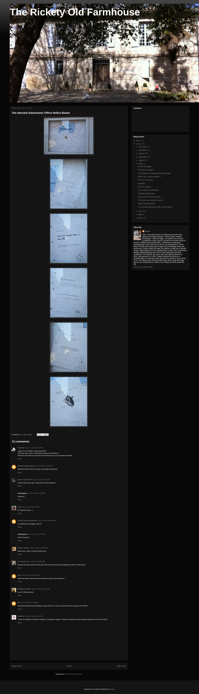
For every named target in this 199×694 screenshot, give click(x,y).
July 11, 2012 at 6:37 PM (36, 534)
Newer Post (17, 666)
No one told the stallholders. (148, 190)
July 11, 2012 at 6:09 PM (46, 520)
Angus (147, 231)
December (142, 147)
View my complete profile (143, 267)
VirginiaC (21, 448)
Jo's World (22, 561)
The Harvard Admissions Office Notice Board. (155, 207)
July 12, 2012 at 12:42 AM (30, 575)
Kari (19, 575)
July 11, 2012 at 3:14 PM (41, 479)
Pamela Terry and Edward (27, 520)
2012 (138, 144)
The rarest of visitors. (146, 170)
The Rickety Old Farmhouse (75, 12)
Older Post (121, 666)
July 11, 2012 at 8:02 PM (39, 548)
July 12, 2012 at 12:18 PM (41, 589)
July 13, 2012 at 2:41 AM (34, 616)
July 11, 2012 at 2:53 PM (43, 466)
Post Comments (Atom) (73, 674)
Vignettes (141, 183)
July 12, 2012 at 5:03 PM (29, 602)
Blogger (111, 689)
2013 (138, 141)
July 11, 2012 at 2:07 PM (34, 448)
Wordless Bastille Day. (146, 194)
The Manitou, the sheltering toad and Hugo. (154, 173)
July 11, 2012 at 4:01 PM (31, 507)
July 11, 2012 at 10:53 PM (35, 561)
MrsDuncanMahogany (26, 466)
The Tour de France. (145, 180)
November (142, 150)
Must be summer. (144, 187)
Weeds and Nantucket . (147, 204)
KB (19, 602)
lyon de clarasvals (24, 479)
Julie (19, 507)
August (141, 160)
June (140, 211)
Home (69, 666)
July (140, 164)
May (140, 214)
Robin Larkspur (23, 548)
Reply (20, 459)
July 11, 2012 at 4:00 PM (36, 493)
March (141, 218)
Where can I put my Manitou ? (149, 177)
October (141, 153)
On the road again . (145, 167)
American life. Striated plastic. (149, 197)
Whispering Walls (24, 589)
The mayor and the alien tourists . (151, 200)
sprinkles (21, 616)
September (142, 157)
